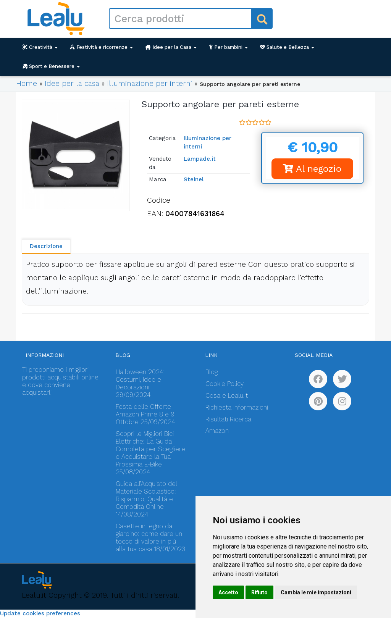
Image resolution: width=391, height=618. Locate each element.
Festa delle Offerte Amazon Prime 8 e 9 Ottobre (145, 414)
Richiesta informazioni (236, 407)
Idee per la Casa (171, 47)
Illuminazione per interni (149, 83)
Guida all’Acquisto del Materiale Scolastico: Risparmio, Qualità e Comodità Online (146, 495)
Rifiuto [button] (259, 592)
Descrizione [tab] (46, 246)
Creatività (40, 47)
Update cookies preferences (40, 613)
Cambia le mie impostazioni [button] (316, 592)
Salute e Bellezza (287, 47)
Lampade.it (200, 158)
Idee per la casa (72, 83)
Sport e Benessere (51, 66)
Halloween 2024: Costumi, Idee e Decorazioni (140, 379)
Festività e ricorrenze (101, 47)
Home (26, 83)
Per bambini (228, 47)
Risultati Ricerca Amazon (228, 425)
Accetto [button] (228, 592)
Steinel (194, 179)
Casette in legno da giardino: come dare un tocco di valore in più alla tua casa (149, 538)
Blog (211, 372)
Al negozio (312, 168)
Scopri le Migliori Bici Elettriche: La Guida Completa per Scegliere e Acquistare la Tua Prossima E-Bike (150, 449)
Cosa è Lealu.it (226, 395)
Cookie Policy (224, 383)
